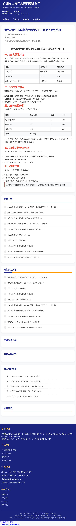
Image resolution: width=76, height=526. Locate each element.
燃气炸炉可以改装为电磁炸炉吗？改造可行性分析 (24, 381)
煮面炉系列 (5, 457)
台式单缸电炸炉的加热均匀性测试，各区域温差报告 (25, 386)
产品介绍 (16, 19)
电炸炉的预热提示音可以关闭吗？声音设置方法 (23, 376)
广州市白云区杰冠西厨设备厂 (10, 525)
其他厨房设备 (6, 460)
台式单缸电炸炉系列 (8, 450)
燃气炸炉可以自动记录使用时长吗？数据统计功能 (24, 391)
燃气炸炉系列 (6, 453)
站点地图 (9, 522)
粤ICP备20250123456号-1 (32, 515)
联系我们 (36, 19)
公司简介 (26, 19)
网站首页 (6, 19)
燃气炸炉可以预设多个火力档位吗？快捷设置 (22, 396)
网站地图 (3, 522)
